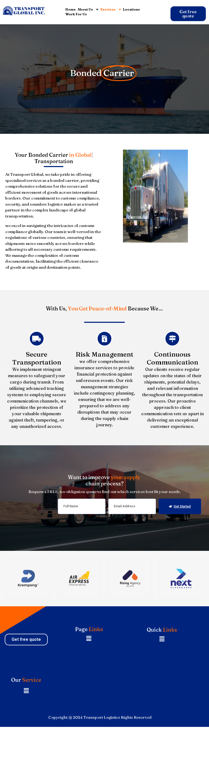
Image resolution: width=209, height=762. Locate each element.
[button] (88, 639)
